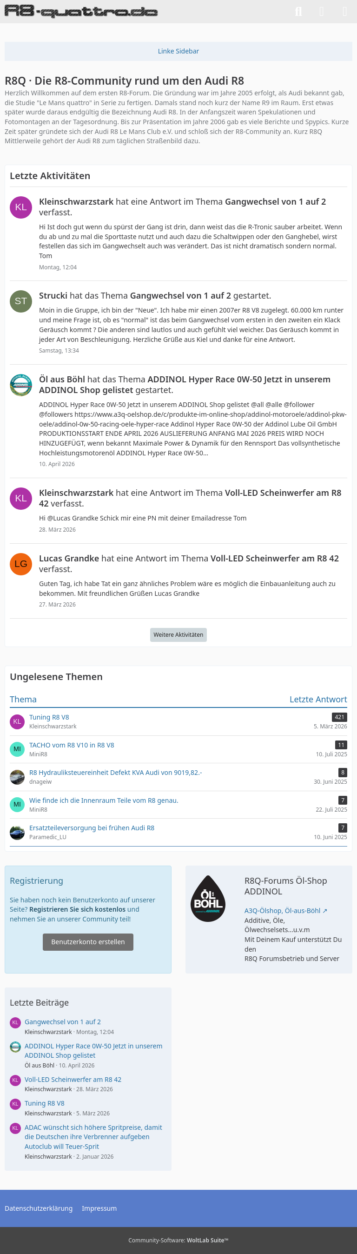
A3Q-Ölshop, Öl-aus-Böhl (282, 910)
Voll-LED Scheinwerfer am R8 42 (73, 1079)
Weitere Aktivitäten (179, 635)
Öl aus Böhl (39, 1065)
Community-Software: (178, 1240)
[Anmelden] (321, 11)
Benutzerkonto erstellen (88, 941)
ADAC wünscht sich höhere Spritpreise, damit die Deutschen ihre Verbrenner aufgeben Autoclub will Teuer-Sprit (93, 1137)
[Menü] (345, 11)
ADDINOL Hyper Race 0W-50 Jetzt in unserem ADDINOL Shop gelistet (93, 1050)
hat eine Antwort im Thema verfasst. (182, 207)
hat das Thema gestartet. (155, 295)
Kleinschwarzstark (48, 1032)
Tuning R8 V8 (45, 1103)
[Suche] (298, 11)
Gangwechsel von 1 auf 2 (63, 1021)
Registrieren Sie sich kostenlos (77, 909)
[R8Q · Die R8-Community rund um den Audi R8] (81, 11)
